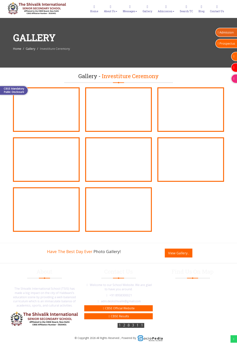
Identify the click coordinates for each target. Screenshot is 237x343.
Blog (201, 9)
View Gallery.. (178, 253)
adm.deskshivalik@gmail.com (121, 301)
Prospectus (226, 43)
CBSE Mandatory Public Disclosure (14, 90)
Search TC (186, 9)
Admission (166, 9)
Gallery (147, 9)
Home (94, 9)
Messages (130, 9)
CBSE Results (118, 316)
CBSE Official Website (118, 308)
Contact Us (217, 9)
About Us (110, 9)
